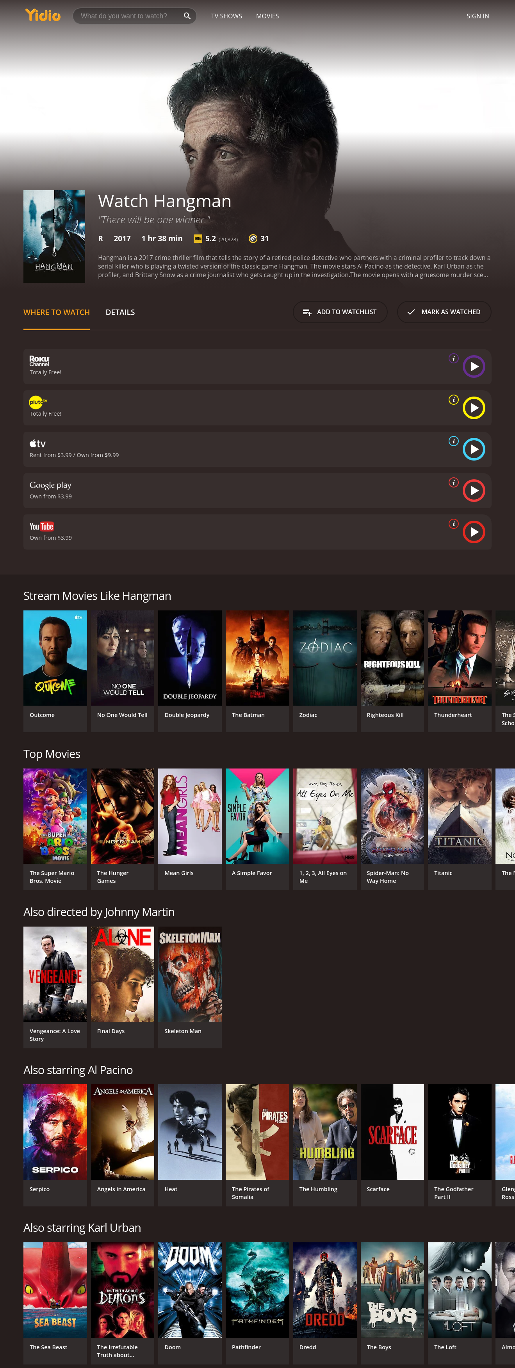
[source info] (452, 358)
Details (120, 312)
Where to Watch (56, 312)
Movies (267, 16)
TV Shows (226, 16)
